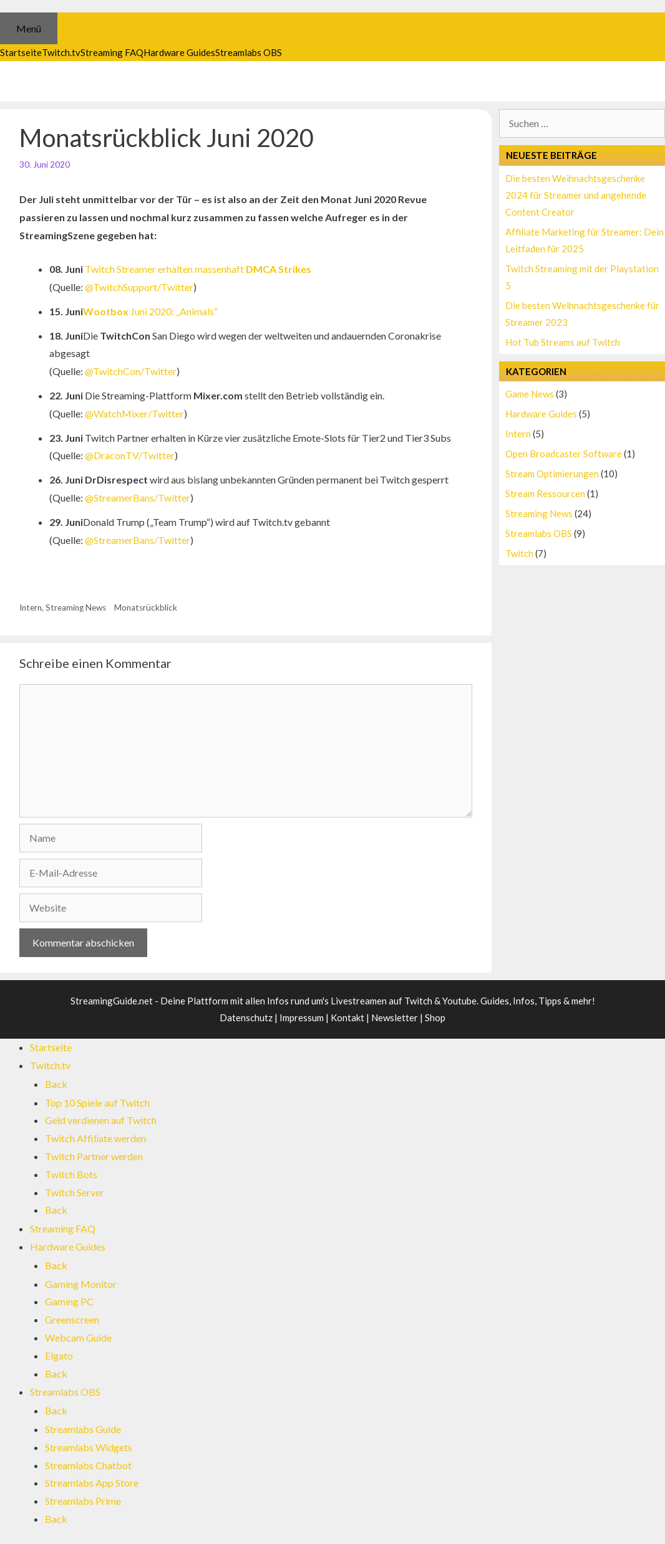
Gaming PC (69, 1301)
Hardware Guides (541, 413)
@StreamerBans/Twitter (137, 497)
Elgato (59, 1355)
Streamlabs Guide (83, 1429)
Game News (529, 393)
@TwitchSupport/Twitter (139, 287)
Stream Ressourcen (545, 493)
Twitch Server (74, 1192)
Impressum (301, 1017)
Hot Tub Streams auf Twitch (562, 342)
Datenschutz (246, 1017)
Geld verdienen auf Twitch (101, 1120)
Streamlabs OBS (538, 533)
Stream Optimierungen (552, 473)
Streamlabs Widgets (88, 1447)
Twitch (519, 553)
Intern (30, 607)
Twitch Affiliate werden (95, 1138)
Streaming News (76, 607)
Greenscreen (72, 1319)
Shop (435, 1017)
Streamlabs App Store (91, 1483)
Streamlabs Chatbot (88, 1465)
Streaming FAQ (62, 1228)
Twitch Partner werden (94, 1156)
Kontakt (347, 1017)
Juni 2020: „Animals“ (150, 311)
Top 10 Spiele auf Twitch (97, 1102)
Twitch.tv (50, 1065)
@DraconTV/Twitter (130, 455)
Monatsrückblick (145, 607)
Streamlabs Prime (83, 1501)
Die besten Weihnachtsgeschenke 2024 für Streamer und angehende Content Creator (575, 195)
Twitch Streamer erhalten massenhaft (198, 269)
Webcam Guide (78, 1337)
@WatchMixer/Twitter (134, 413)
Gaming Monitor (81, 1284)
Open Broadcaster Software (563, 453)
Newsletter (394, 1017)
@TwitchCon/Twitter (131, 371)
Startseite (51, 1047)
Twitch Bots (71, 1174)
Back (56, 1084)
